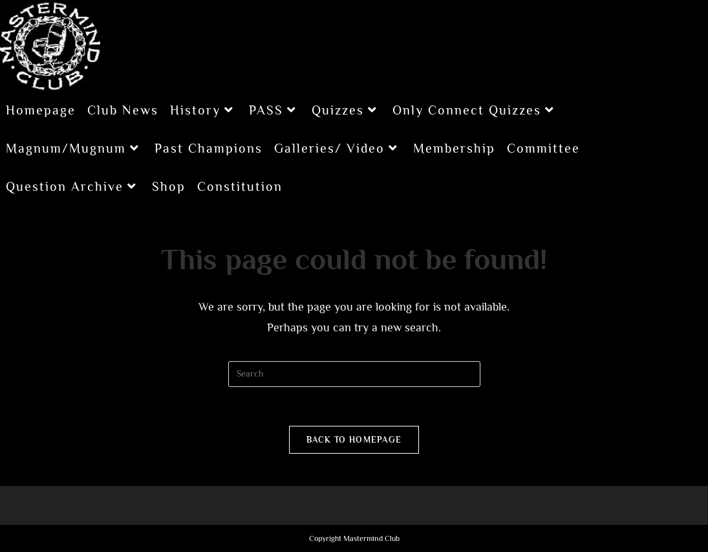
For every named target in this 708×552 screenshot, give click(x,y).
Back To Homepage (354, 440)
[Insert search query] (354, 374)
